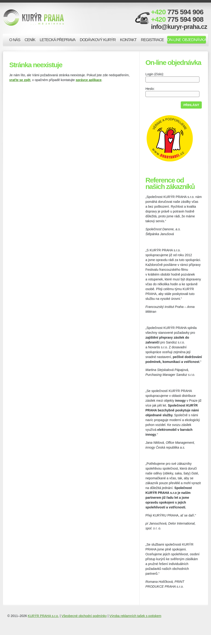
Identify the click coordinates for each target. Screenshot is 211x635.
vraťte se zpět (19, 80)
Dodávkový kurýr (98, 40)
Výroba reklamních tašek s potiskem (135, 616)
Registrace (152, 40)
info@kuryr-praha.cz (179, 26)
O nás (14, 40)
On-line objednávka (186, 40)
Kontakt (128, 40)
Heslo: (172, 91)
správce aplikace (89, 80)
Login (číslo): (172, 77)
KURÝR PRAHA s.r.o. (43, 616)
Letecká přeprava (57, 40)
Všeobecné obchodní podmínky (84, 616)
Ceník (29, 40)
